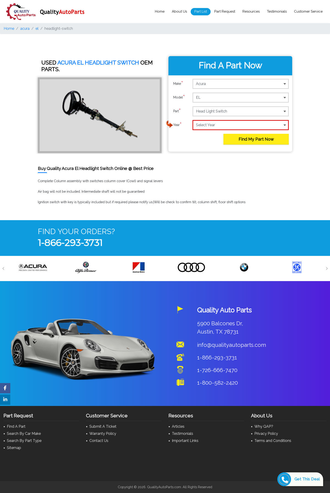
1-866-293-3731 (70, 242)
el (37, 28)
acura (25, 28)
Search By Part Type (24, 440)
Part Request (224, 11)
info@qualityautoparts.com (231, 345)
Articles (178, 426)
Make (178, 83)
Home (160, 11)
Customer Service (308, 11)
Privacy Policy (266, 433)
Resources (251, 11)
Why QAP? (263, 426)
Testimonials (277, 11)
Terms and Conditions (272, 440)
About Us (179, 11)
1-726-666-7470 (217, 370)
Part (177, 111)
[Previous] (3, 268)
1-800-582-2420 (217, 382)
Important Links (185, 440)
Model (179, 97)
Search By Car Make (24, 433)
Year (177, 125)
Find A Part (16, 426)
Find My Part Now (256, 139)
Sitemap (14, 448)
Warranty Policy (102, 433)
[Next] (326, 268)
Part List (200, 11)
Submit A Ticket (102, 426)
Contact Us (98, 440)
